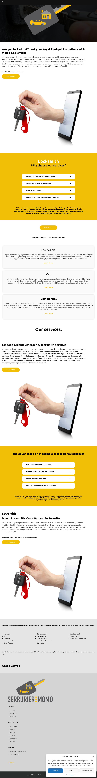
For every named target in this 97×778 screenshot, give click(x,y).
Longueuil (12, 733)
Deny (71, 770)
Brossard (12, 730)
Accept (55, 770)
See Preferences (86, 770)
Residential (13, 717)
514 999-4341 (15, 755)
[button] (93, 756)
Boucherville (13, 727)
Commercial (13, 714)
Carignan (12, 736)
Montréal (12, 742)
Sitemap (11, 763)
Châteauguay (13, 739)
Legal (72, 775)
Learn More (48, 263)
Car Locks (12, 711)
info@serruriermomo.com (18, 752)
